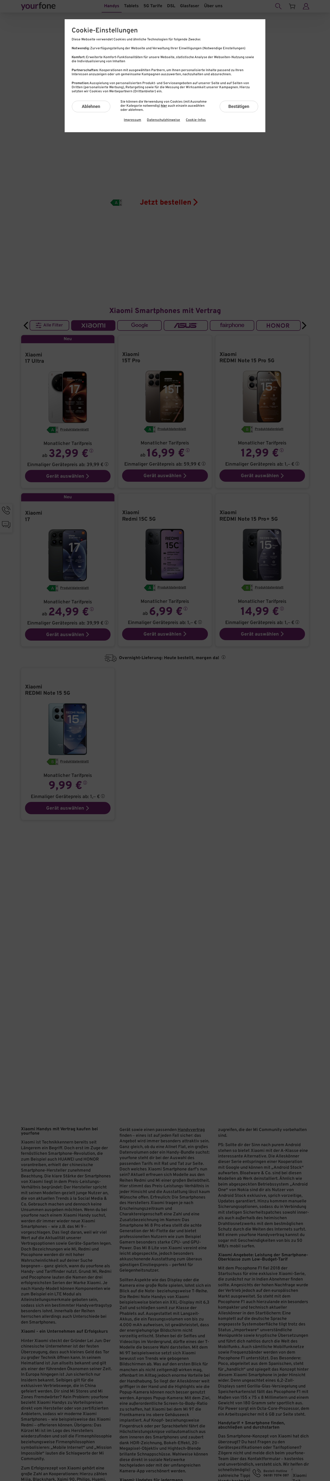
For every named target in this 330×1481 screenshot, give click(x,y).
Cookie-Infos (196, 120)
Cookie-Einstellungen (105, 30)
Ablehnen (91, 106)
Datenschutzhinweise (163, 120)
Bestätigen (238, 106)
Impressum (132, 120)
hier (164, 106)
